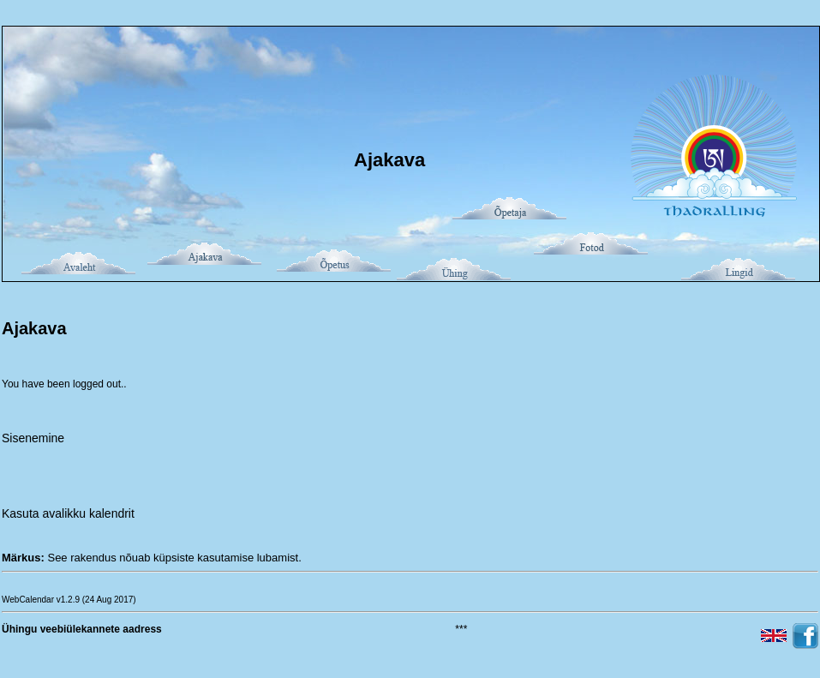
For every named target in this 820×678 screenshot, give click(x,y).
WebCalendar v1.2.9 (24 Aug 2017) (69, 599)
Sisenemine (33, 438)
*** (461, 629)
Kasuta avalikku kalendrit (68, 513)
